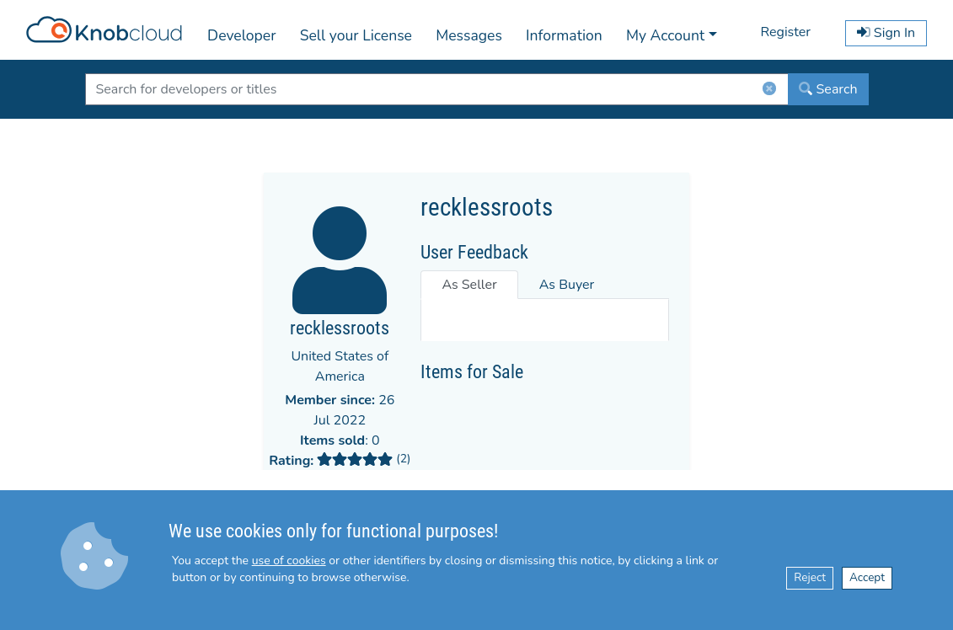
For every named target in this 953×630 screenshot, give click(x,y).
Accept (867, 577)
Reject (810, 577)
